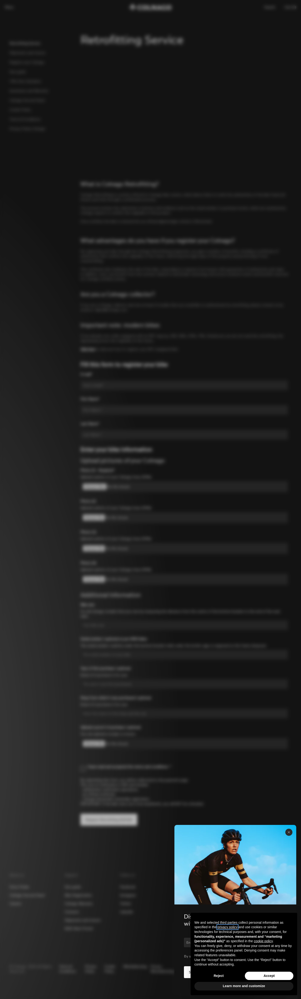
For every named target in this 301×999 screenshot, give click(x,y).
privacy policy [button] (227, 927)
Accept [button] (269, 976)
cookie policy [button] (263, 941)
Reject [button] (219, 976)
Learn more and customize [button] (244, 986)
